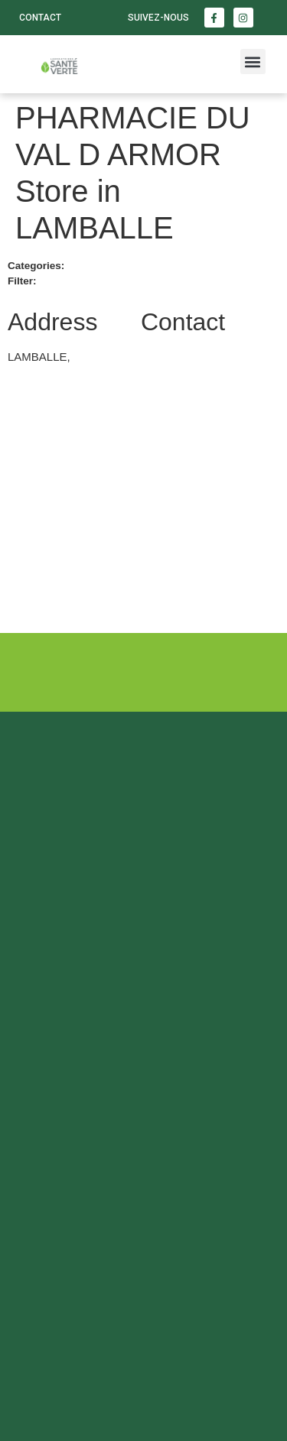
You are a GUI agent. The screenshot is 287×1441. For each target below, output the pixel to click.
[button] (253, 61)
